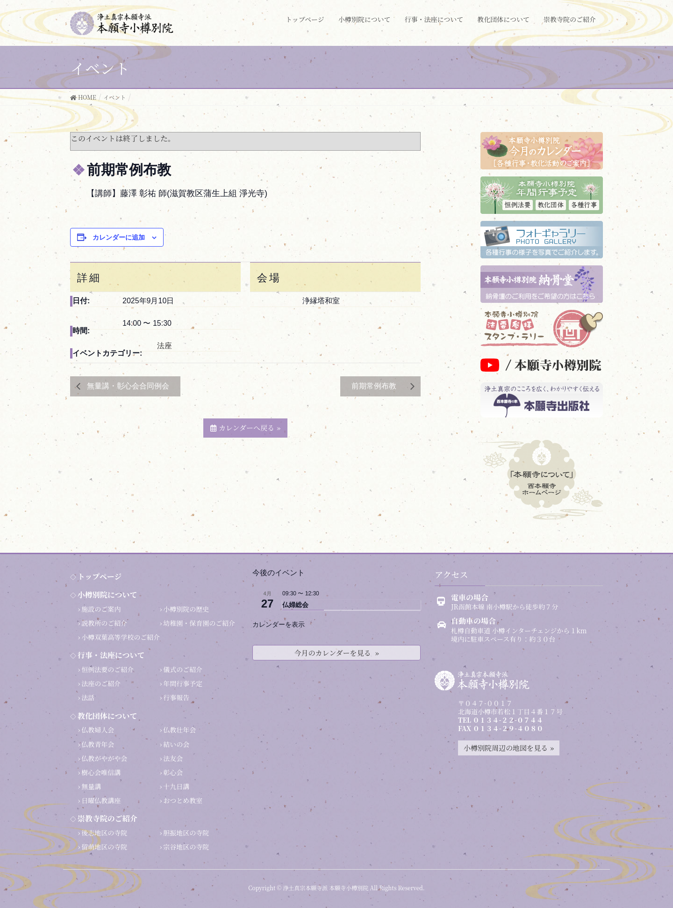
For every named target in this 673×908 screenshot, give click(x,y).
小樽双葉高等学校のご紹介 (120, 637)
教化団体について (107, 715)
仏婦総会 (295, 604)
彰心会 (173, 772)
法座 (164, 346)
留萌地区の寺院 (104, 846)
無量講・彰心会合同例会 (127, 386)
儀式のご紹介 (182, 669)
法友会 (173, 758)
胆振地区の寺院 (186, 832)
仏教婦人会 (97, 729)
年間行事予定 (182, 683)
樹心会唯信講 (101, 772)
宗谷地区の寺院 (186, 846)
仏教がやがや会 (104, 758)
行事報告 (176, 697)
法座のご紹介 (101, 683)
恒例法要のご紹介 (107, 669)
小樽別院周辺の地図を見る (506, 748)
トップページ (100, 576)
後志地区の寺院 (104, 832)
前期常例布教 (378, 386)
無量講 (91, 786)
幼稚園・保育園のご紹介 (199, 623)
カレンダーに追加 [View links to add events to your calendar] (119, 237)
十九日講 (176, 786)
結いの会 (176, 744)
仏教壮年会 (179, 729)
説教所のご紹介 (104, 623)
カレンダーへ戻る (246, 427)
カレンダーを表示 (278, 624)
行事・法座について (111, 655)
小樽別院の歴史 (186, 609)
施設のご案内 (101, 609)
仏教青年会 (97, 744)
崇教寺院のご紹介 (107, 818)
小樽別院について (107, 594)
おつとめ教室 (182, 800)
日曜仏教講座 (101, 800)
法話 (87, 697)
